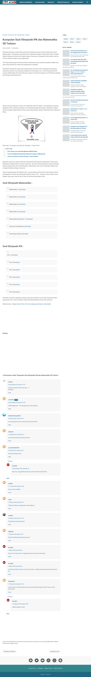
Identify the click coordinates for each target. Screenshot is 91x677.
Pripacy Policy (48, 668)
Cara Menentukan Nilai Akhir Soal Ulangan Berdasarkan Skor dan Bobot (79, 61)
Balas (9, 392)
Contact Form (32, 668)
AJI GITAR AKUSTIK (13, 447)
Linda (9, 499)
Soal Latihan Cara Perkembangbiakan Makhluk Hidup (22, 151)
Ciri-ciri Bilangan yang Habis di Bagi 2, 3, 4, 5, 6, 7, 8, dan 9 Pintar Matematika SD (79, 71)
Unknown (10, 431)
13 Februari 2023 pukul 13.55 (16, 584)
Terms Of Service (58, 668)
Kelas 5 (72, 42)
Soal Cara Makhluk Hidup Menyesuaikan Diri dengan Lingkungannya (26, 154)
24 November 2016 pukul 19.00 (16, 402)
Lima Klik (10, 399)
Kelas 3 (85, 39)
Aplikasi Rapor (40, 2)
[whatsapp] (54, 660)
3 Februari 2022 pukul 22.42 (16, 502)
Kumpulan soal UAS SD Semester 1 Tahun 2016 (24, 145)
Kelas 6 (78, 42)
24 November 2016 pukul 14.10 (16, 384)
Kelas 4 (66, 42)
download (22, 189)
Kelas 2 (79, 39)
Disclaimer (40, 668)
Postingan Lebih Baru (9, 651)
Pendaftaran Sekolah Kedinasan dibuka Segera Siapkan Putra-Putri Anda (78, 91)
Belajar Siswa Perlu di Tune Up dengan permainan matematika (31, 304)
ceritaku (10, 515)
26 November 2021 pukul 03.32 (20, 468)
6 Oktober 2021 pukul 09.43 (15, 450)
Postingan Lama (54, 651)
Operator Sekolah (63, 2)
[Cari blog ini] (87, 2)
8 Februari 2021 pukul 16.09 (16, 418)
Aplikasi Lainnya (77, 2)
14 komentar (14, 48)
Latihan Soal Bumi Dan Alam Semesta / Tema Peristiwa (22, 156)
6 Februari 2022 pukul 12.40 (16, 518)
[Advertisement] (45, 19)
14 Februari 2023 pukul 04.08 (20, 604)
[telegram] (60, 660)
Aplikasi (66, 39)
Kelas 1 (72, 39)
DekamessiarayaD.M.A (14, 415)
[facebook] (31, 660)
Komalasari (11, 581)
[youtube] (42, 660)
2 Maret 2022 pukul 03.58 (15, 550)
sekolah (10, 483)
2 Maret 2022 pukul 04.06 (15, 566)
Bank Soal (51, 2)
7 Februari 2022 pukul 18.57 (16, 534)
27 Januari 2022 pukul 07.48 (16, 486)
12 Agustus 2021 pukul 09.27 (16, 434)
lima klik (14, 466)
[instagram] (48, 660)
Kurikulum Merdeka (25, 2)
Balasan (10, 461)
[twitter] (37, 660)
